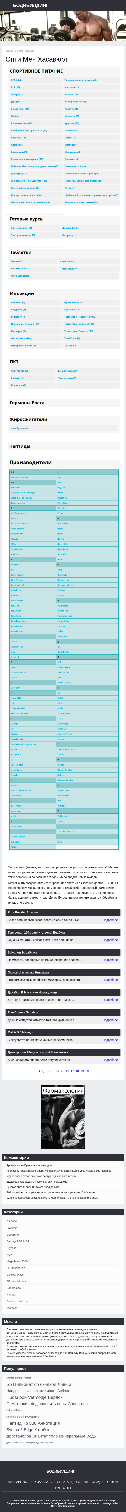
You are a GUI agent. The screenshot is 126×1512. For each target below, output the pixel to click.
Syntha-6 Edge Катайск (27, 1429)
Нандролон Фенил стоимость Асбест (37, 1391)
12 (47, 1071)
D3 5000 (11, 1221)
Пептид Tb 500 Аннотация (33, 1423)
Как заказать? (42, 1482)
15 (62, 1071)
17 (72, 1071)
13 (52, 1071)
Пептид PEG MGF (17, 1241)
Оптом (112, 1482)
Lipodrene (12, 1234)
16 (67, 1071)
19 (82, 1071)
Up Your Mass (15, 1274)
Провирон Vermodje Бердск (34, 1397)
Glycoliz (11, 1247)
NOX (9, 1254)
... (36, 1071)
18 (77, 1071)
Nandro (10, 1294)
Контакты (63, 1488)
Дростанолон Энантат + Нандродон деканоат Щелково (29, 1443)
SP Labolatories (16, 1281)
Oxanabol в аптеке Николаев (18, 1378)
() (41, 1071)
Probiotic (11, 1228)
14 (57, 1071)
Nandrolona (13, 1287)
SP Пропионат (15, 1267)
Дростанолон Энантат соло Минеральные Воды (51, 1436)
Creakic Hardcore (17, 1301)
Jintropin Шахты (14, 1410)
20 (87, 1071)
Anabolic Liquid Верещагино (22, 1416)
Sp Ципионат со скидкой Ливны (38, 1384)
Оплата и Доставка (72, 1482)
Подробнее (110, 920)
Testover (11, 1307)
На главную (17, 1482)
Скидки (98, 1482)
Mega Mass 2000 (17, 1261)
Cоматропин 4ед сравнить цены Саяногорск (47, 1403)
